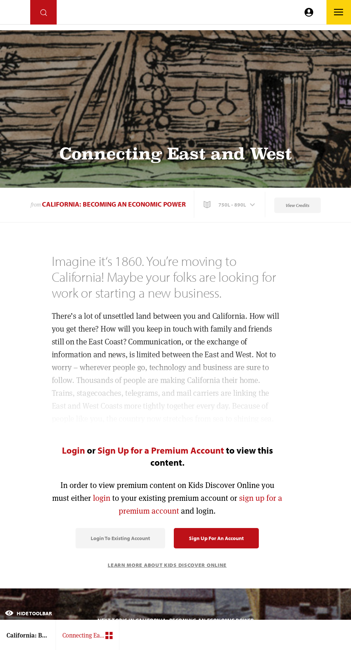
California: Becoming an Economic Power (114, 204)
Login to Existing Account (120, 538)
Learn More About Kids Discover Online (167, 565)
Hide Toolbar (28, 613)
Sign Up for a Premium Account (160, 450)
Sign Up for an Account (216, 538)
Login (73, 450)
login (101, 498)
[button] (230, 204)
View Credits (297, 205)
